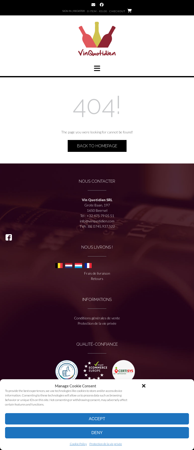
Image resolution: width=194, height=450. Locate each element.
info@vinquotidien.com (97, 221)
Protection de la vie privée (105, 444)
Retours (97, 278)
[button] (143, 385)
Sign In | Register (73, 10)
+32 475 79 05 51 (100, 216)
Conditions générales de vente (97, 318)
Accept (97, 419)
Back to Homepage (97, 146)
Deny (97, 433)
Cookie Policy (78, 444)
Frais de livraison (97, 273)
